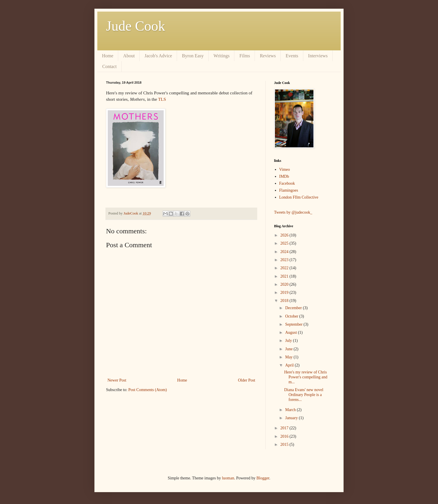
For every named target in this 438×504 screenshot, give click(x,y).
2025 (285, 243)
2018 (285, 300)
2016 (285, 436)
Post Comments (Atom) (147, 390)
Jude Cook (135, 26)
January (292, 418)
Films (244, 55)
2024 (285, 252)
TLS (162, 99)
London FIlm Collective (298, 197)
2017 (285, 428)
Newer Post (116, 380)
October (292, 316)
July (289, 340)
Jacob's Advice (158, 55)
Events (292, 55)
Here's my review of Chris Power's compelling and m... (305, 377)
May (289, 357)
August (291, 332)
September (294, 324)
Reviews (268, 55)
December (294, 308)
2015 (285, 444)
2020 (285, 284)
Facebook (287, 183)
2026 (285, 235)
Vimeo (284, 169)
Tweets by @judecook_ (293, 212)
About (129, 55)
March (291, 410)
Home (107, 55)
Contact (109, 66)
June (289, 349)
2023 (285, 260)
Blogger (262, 478)
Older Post (247, 380)
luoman (228, 478)
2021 (285, 276)
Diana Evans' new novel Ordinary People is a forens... (303, 395)
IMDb (284, 176)
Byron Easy (193, 55)
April (290, 365)
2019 (285, 292)
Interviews (318, 55)
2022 (285, 268)
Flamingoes (288, 190)
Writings (221, 55)
